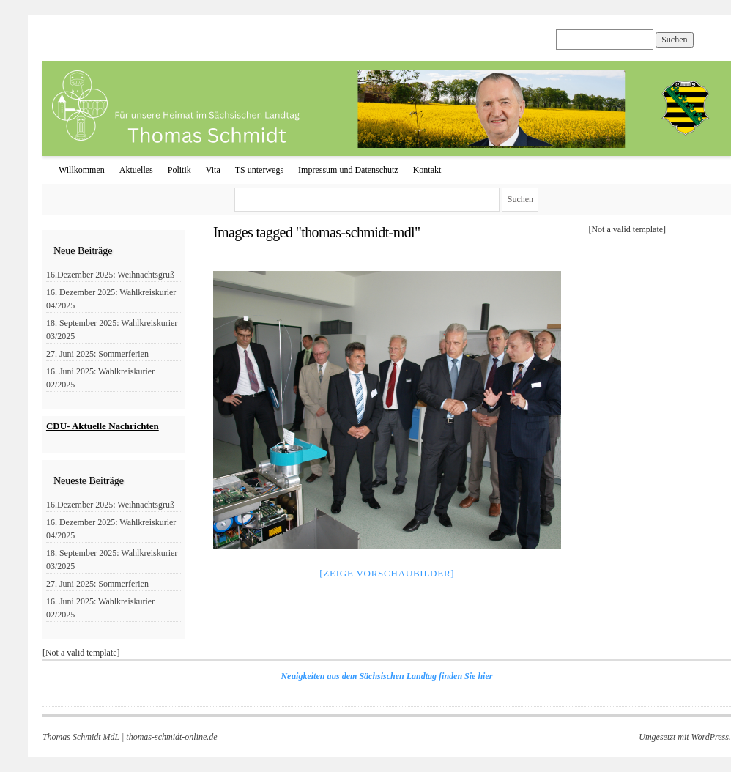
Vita (213, 170)
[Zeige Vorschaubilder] (386, 573)
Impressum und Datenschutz (348, 170)
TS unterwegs (259, 170)
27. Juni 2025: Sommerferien (97, 354)
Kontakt (427, 170)
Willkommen (82, 170)
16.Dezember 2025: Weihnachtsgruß (110, 275)
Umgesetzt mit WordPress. (685, 737)
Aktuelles (136, 170)
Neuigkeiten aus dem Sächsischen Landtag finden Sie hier (386, 676)
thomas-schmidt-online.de (171, 737)
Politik (179, 170)
